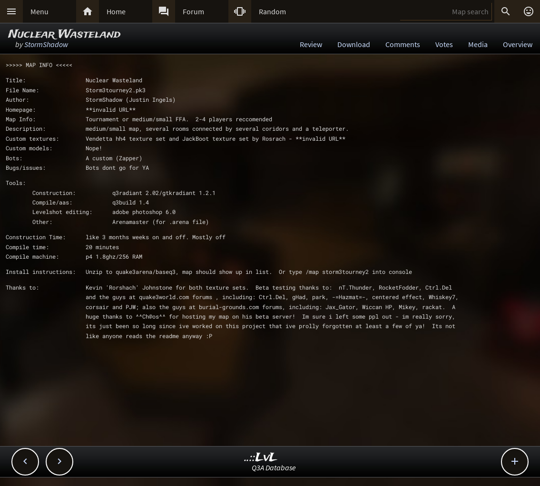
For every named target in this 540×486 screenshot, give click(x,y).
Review (311, 44)
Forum (193, 11)
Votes (444, 44)
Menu (39, 11)
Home (116, 11)
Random (272, 11)
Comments (402, 44)
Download (353, 44)
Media (478, 44)
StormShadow (46, 44)
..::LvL (261, 457)
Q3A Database (274, 467)
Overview (517, 44)
